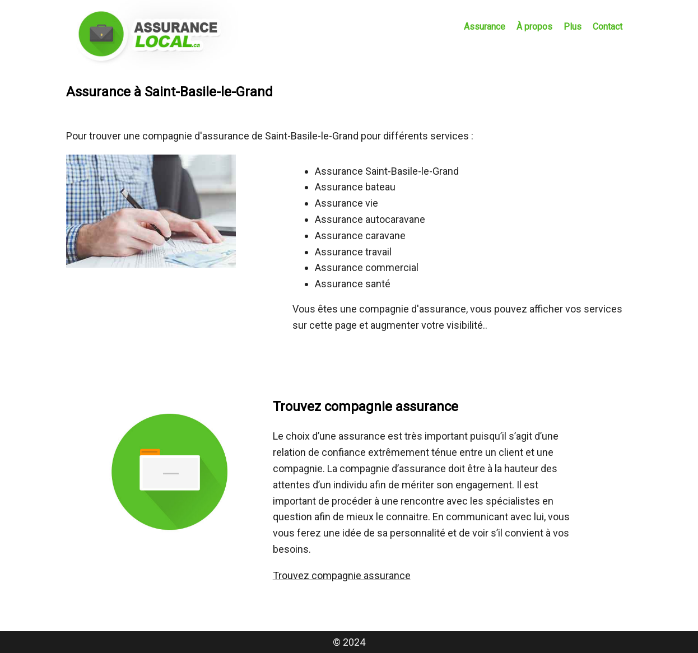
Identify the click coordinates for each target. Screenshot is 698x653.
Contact (607, 26)
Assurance (484, 26)
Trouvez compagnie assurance (342, 575)
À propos (534, 26)
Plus (572, 26)
